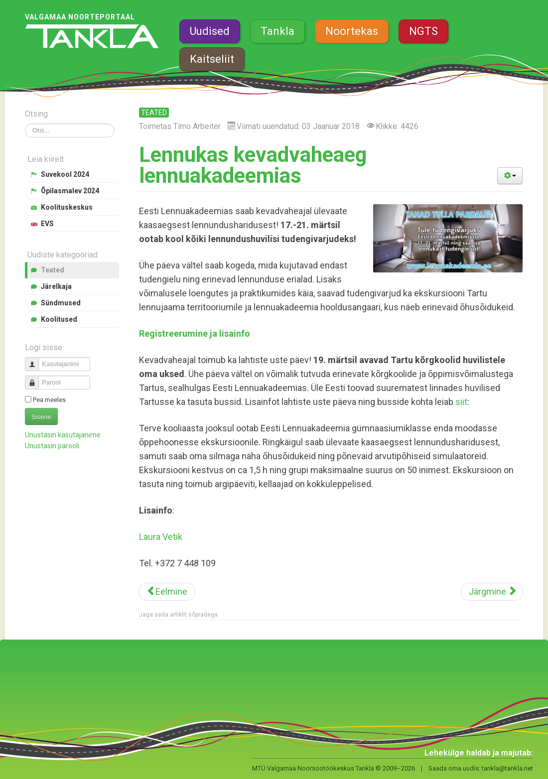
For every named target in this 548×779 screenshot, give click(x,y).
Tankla (277, 31)
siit (461, 401)
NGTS (423, 31)
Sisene (41, 416)
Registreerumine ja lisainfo (194, 333)
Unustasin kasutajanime (63, 435)
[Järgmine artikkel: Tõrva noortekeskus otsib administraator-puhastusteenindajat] (492, 592)
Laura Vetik (160, 536)
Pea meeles (49, 399)
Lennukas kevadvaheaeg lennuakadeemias (253, 165)
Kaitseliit (212, 59)
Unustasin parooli (52, 446)
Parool (35, 378)
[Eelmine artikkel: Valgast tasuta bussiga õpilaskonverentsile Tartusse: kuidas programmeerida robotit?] (167, 592)
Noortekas (351, 31)
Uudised (210, 31)
